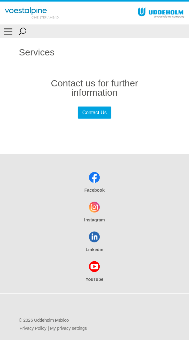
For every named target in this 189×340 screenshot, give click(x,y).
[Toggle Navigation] (8, 31)
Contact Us (94, 112)
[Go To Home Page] (32, 13)
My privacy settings (68, 328)
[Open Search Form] (22, 31)
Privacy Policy (32, 328)
